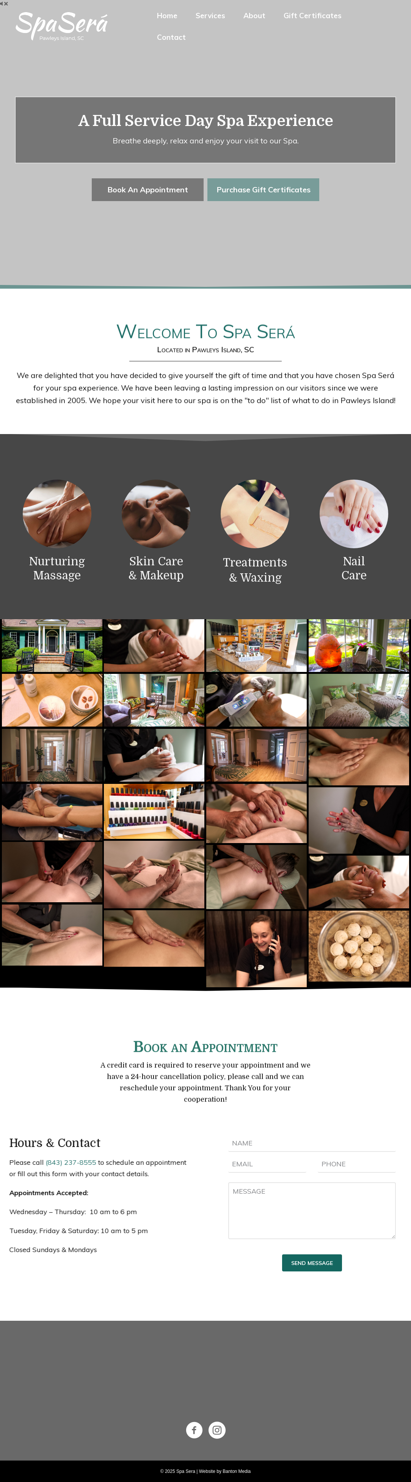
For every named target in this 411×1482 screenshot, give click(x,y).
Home (167, 15)
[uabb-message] (312, 1210)
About (254, 15)
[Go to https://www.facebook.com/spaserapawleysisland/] (194, 1431)
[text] (312, 1143)
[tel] (357, 1164)
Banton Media (237, 1471)
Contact (171, 37)
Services (210, 15)
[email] (267, 1164)
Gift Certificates (313, 15)
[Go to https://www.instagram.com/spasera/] (217, 1431)
